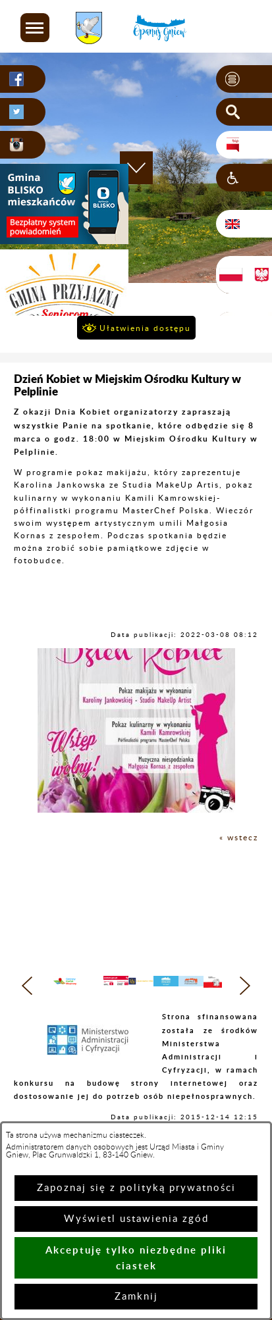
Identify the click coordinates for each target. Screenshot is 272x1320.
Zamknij (136, 1297)
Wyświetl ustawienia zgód (136, 1219)
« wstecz (238, 838)
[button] (34, 27)
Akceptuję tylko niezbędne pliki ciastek (136, 1258)
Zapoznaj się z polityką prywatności (136, 1188)
